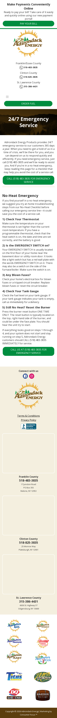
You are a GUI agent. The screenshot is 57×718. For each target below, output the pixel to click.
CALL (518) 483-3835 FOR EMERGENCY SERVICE (29, 180)
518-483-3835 (28, 67)
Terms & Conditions (28, 415)
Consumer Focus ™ (28, 714)
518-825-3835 (28, 77)
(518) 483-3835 (15, 162)
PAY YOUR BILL (28, 23)
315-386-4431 (28, 86)
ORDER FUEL (28, 103)
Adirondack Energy (29, 711)
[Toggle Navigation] (28, 97)
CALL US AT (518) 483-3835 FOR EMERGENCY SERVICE (29, 351)
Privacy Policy (28, 420)
